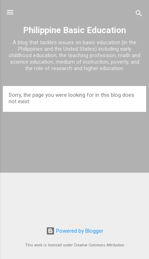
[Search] (139, 15)
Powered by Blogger (74, 231)
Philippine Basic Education (74, 30)
